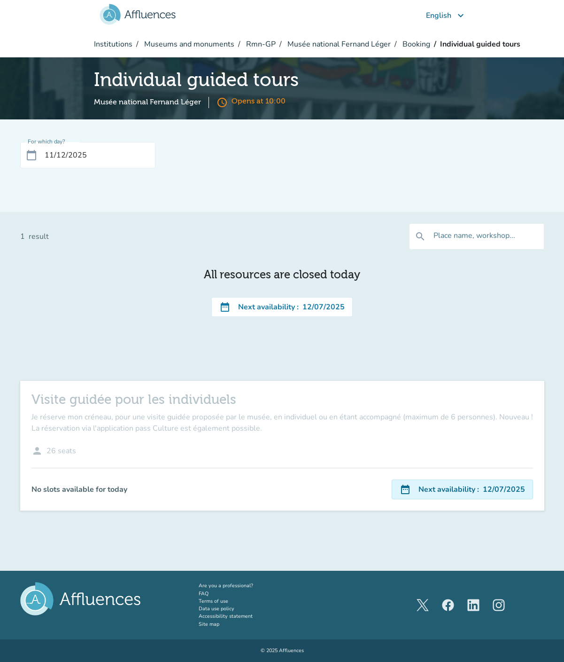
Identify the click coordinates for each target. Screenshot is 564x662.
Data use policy (216, 608)
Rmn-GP (260, 44)
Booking (415, 44)
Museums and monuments (188, 44)
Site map (209, 624)
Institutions (113, 44)
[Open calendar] (31, 155)
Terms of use (213, 601)
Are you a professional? (236, 585)
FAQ (204, 593)
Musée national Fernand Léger (338, 44)
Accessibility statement (226, 616)
